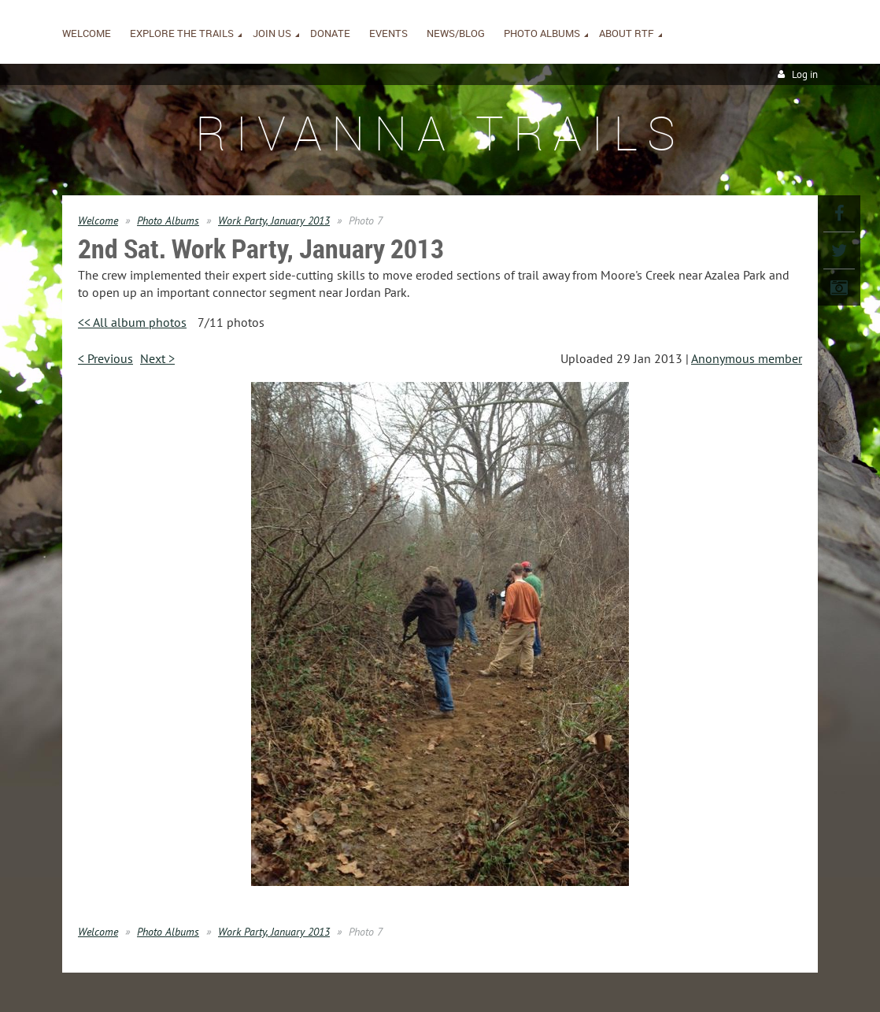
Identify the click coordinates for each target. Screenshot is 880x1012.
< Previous (105, 358)
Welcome (98, 220)
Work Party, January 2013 (274, 220)
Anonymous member (746, 358)
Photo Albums (168, 220)
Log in (805, 74)
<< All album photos (132, 322)
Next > (157, 358)
